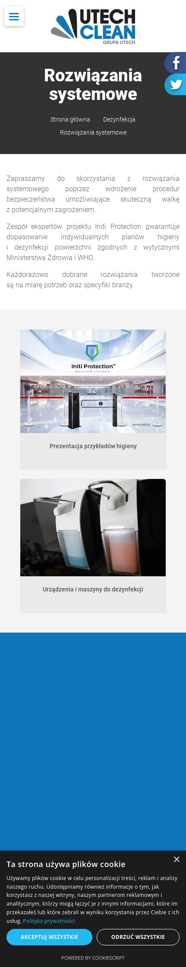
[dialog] (93, 909)
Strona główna (70, 119)
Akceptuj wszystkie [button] (49, 937)
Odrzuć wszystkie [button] (138, 937)
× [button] (176, 860)
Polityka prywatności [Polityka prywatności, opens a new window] (49, 921)
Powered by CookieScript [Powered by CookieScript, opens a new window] (93, 957)
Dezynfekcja (119, 119)
